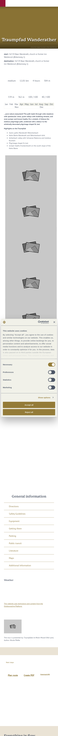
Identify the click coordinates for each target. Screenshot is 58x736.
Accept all (29, 405)
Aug (41, 104)
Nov (17, 107)
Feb (11, 104)
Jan (6, 104)
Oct (51, 104)
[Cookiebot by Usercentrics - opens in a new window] (38, 322)
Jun (31, 104)
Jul (36, 104)
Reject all (29, 412)
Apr (21, 104)
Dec (41, 107)
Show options (44, 397)
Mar (16, 104)
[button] (2, 3)
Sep (46, 104)
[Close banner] (54, 322)
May (27, 104)
